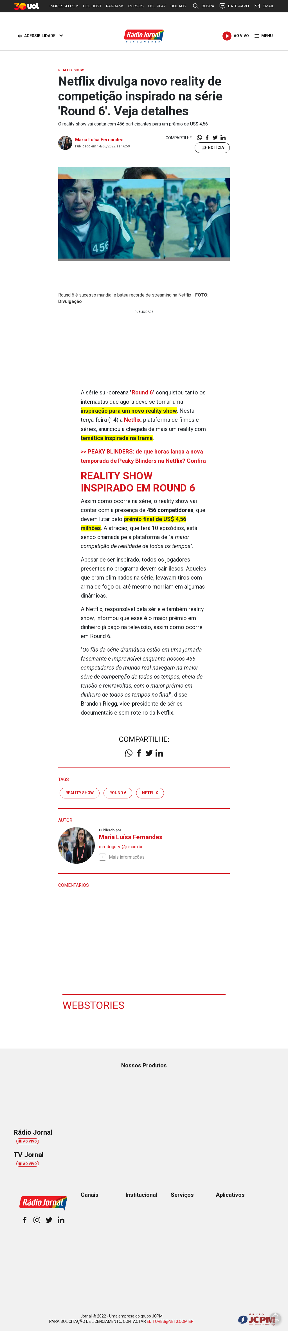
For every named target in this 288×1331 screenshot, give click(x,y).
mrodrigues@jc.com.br (121, 845)
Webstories (93, 1004)
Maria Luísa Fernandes (99, 139)
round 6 (117, 791)
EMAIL (263, 6)
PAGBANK (115, 6)
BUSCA (203, 6)
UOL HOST (92, 6)
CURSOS (136, 6)
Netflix (150, 791)
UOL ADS (178, 6)
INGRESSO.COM (64, 6)
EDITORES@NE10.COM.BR (170, 1320)
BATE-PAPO (234, 6)
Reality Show (80, 791)
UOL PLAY (157, 6)
